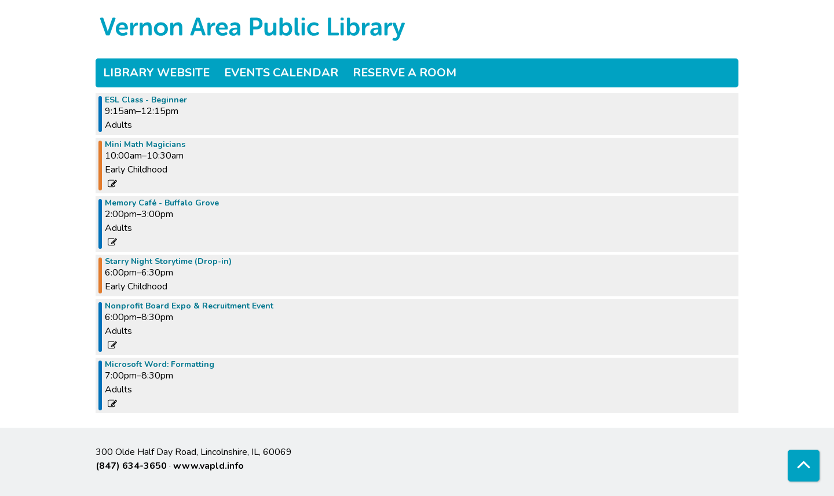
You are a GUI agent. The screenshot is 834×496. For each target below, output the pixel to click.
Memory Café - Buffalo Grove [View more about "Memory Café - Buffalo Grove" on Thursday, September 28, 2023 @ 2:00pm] (162, 203)
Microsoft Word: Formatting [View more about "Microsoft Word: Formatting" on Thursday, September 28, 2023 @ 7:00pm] (159, 365)
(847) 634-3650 (131, 466)
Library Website (156, 72)
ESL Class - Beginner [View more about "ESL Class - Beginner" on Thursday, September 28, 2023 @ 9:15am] (146, 100)
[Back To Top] (804, 466)
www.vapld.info (208, 466)
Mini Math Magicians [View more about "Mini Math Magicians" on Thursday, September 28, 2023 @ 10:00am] (145, 145)
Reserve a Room (404, 72)
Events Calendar (281, 72)
